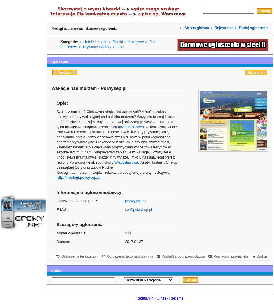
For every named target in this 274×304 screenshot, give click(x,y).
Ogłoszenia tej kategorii (80, 256)
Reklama (176, 298)
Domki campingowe (128, 42)
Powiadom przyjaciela (231, 256)
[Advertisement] (23, 90)
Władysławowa (126, 162)
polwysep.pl (135, 201)
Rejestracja (223, 28)
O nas (161, 298)
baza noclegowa (131, 127)
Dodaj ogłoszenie (253, 28)
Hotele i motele (95, 42)
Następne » (256, 72)
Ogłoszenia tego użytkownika (130, 256)
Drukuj (261, 256)
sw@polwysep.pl (138, 210)
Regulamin (144, 298)
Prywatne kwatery (97, 47)
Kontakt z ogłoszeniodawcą (183, 256)
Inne (120, 47)
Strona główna (196, 28)
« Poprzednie (65, 72)
